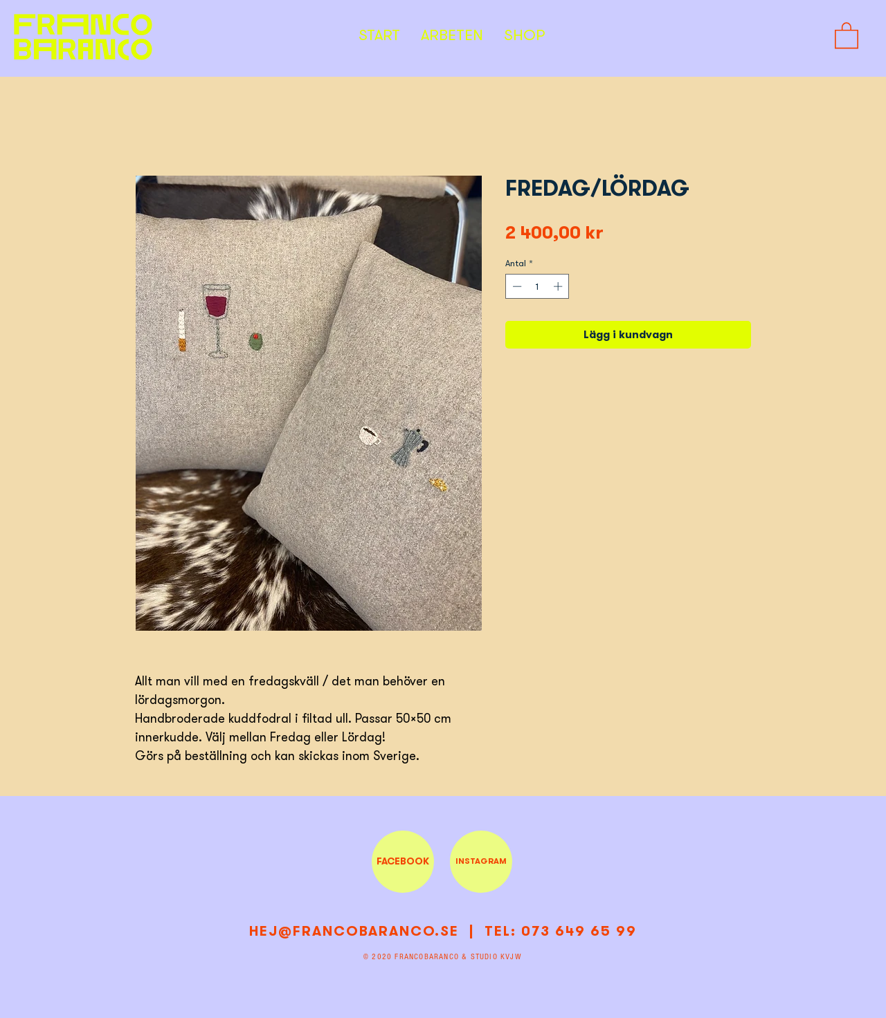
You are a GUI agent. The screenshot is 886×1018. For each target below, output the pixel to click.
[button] (846, 34)
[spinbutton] (537, 286)
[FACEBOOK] (403, 862)
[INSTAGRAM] (481, 862)
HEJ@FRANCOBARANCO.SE (354, 931)
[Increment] (559, 286)
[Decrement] (515, 286)
